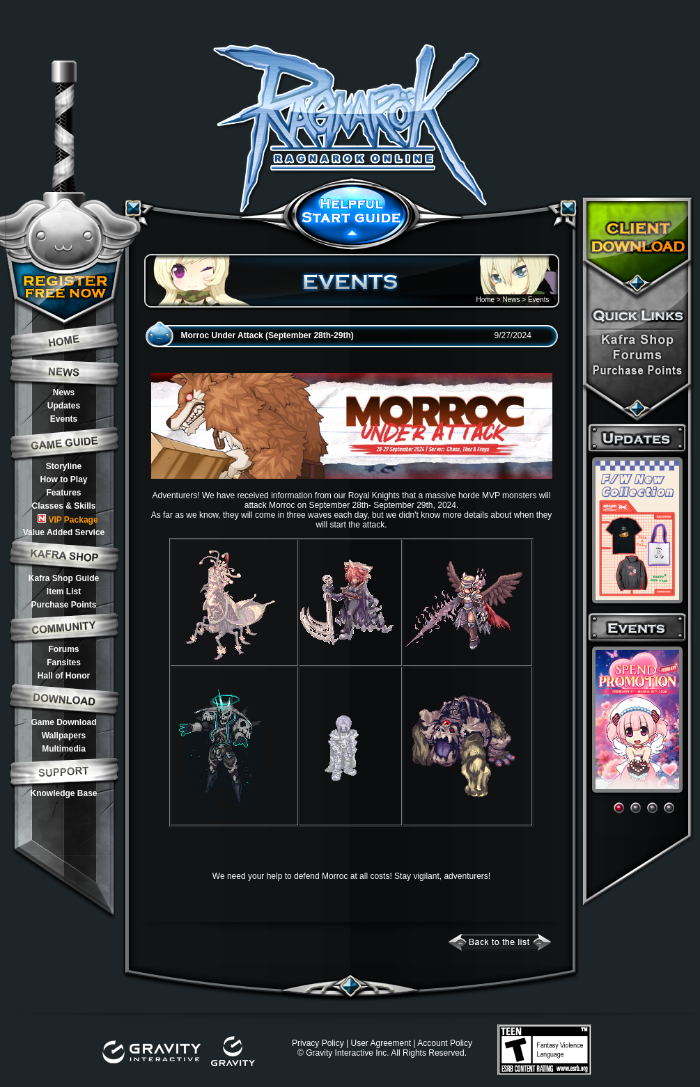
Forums (63, 649)
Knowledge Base (63, 793)
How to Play (63, 479)
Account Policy (444, 1043)
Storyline (63, 466)
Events (63, 419)
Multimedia (64, 749)
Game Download (63, 722)
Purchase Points (63, 605)
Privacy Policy (318, 1043)
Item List (64, 591)
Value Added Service (64, 532)
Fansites (64, 662)
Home (485, 299)
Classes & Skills (63, 506)
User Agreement (380, 1043)
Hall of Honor (64, 676)
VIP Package (68, 519)
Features (63, 493)
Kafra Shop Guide (64, 578)
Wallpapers (64, 735)
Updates (63, 406)
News (64, 392)
